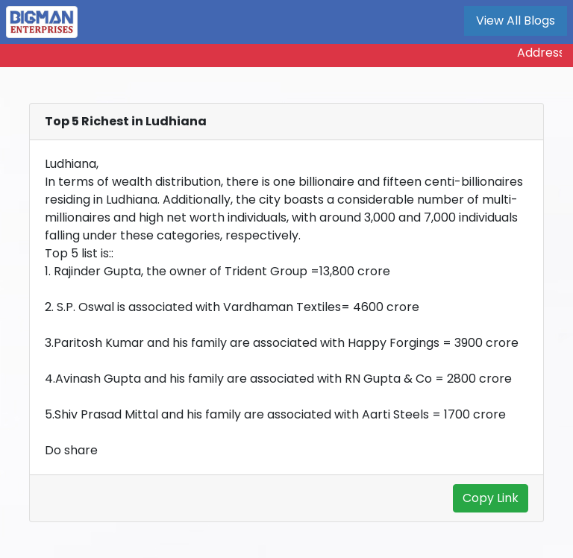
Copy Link (491, 498)
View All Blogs (515, 20)
